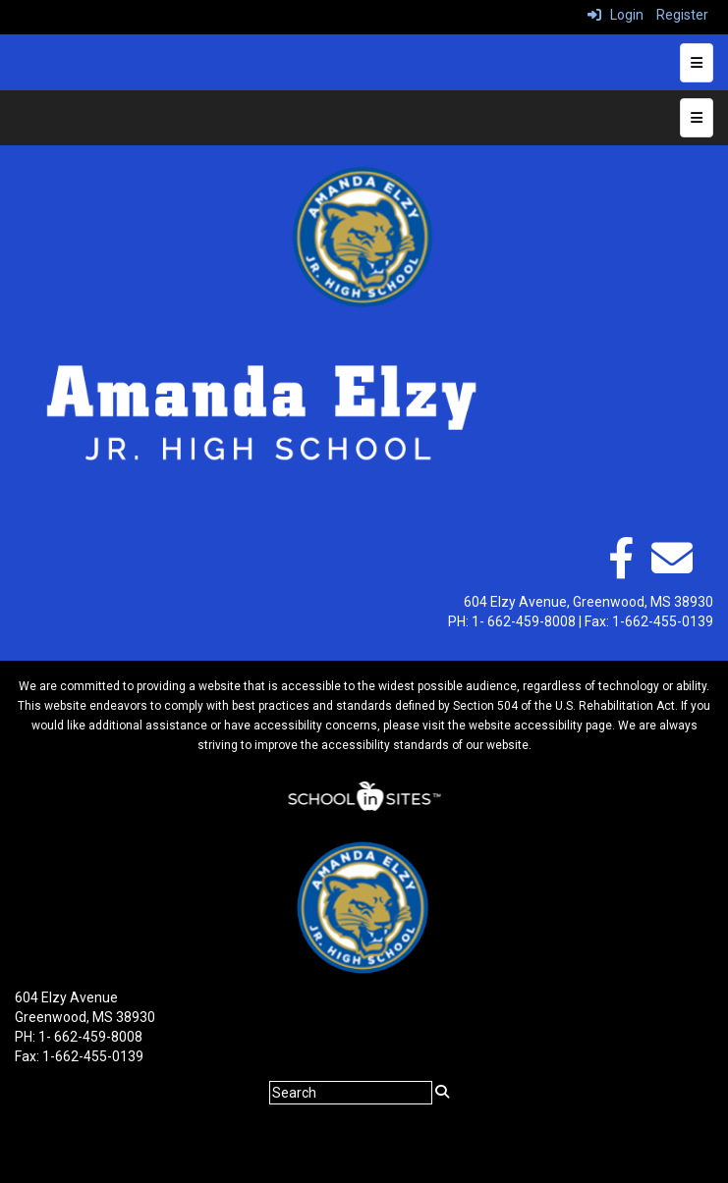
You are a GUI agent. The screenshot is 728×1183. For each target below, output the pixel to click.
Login (616, 15)
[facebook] (621, 568)
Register (682, 15)
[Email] (672, 568)
